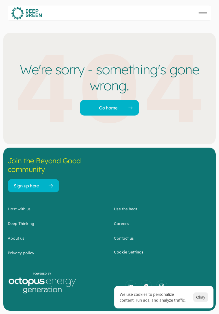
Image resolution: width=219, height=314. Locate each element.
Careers (121, 223)
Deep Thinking (21, 223)
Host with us (19, 208)
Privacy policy (21, 252)
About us (16, 238)
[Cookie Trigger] (128, 252)
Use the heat (125, 208)
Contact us (124, 238)
